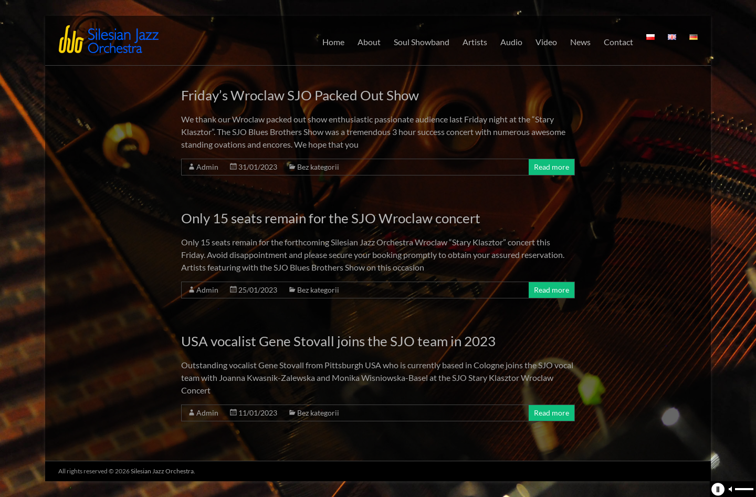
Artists (475, 42)
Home (333, 42)
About (369, 42)
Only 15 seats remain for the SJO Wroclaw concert (330, 218)
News (580, 42)
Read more (551, 166)
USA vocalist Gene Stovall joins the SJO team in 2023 (338, 341)
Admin (207, 166)
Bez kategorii (318, 166)
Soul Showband (421, 42)
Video (546, 42)
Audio (511, 42)
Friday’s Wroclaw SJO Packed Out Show (300, 95)
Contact (618, 42)
